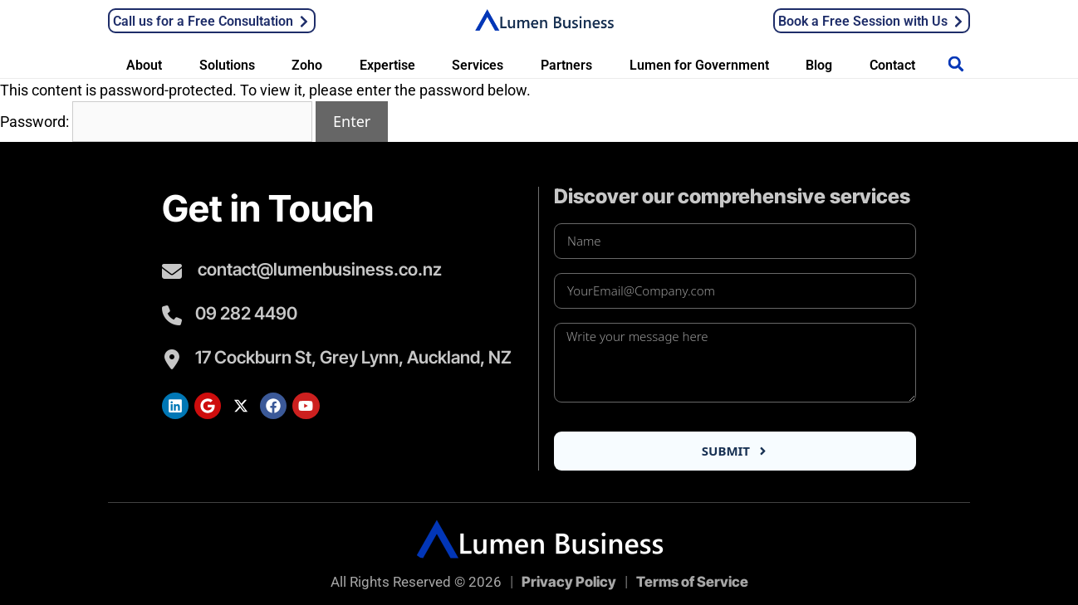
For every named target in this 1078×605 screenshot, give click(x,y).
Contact (892, 65)
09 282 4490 (246, 313)
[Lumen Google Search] (207, 406)
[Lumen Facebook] (273, 406)
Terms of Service (692, 581)
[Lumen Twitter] (240, 406)
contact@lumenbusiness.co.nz (320, 269)
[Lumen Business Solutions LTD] (544, 19)
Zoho (307, 65)
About (144, 65)
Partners (566, 65)
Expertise (387, 65)
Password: (156, 121)
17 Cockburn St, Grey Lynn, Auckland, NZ (353, 357)
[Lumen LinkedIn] (175, 406)
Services (477, 65)
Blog (819, 65)
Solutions (227, 65)
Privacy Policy (569, 581)
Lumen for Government (699, 65)
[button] (956, 64)
